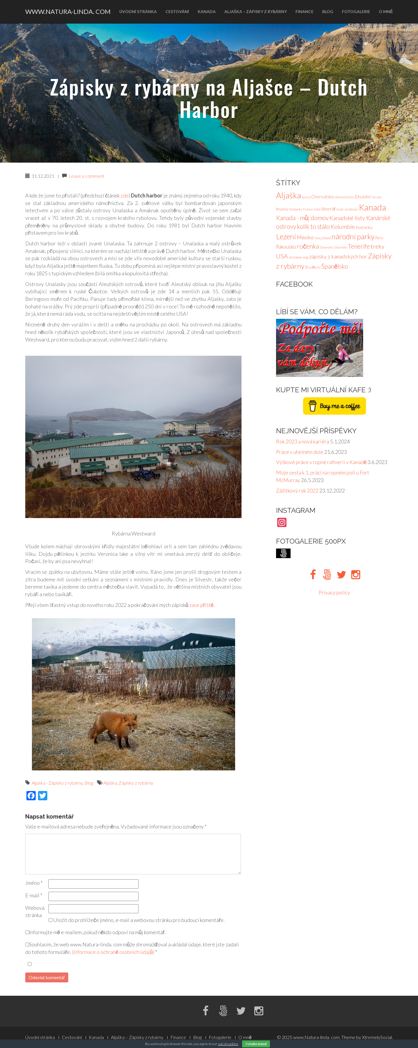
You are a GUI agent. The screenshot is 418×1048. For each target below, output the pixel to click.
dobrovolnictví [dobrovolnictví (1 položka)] (344, 197)
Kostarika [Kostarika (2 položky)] (364, 227)
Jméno (34, 883)
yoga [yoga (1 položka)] (306, 257)
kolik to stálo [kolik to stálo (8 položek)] (313, 226)
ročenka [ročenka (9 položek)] (308, 246)
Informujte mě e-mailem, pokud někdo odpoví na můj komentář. (95, 932)
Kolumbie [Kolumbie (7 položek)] (343, 226)
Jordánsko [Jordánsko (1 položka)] (351, 209)
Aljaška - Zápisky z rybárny (57, 782)
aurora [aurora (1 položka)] (306, 197)
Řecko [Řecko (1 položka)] (316, 267)
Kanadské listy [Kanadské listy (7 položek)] (347, 217)
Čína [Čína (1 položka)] (308, 267)
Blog (327, 11)
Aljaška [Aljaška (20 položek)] (288, 195)
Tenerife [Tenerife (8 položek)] (359, 246)
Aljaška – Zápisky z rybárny (255, 11)
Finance (305, 11)
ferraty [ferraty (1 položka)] (376, 197)
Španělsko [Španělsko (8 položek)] (334, 266)
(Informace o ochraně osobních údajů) (113, 952)
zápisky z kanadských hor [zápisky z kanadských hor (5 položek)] (338, 256)
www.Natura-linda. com (68, 11)
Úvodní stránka (138, 11)
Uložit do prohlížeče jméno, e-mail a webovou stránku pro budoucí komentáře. (139, 920)
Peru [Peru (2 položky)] (379, 238)
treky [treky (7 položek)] (377, 246)
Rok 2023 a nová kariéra (302, 441)
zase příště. (202, 605)
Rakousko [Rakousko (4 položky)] (286, 247)
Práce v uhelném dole (299, 452)
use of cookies (228, 1044)
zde (124, 195)
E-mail (33, 895)
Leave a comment (86, 176)
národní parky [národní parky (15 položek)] (352, 236)
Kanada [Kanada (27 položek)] (372, 207)
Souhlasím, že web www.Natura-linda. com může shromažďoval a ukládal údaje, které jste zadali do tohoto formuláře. (132, 948)
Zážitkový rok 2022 (297, 490)
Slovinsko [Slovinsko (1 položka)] (340, 247)
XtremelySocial (377, 1037)
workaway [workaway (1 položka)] (295, 257)
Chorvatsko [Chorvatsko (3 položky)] (322, 196)
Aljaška (110, 782)
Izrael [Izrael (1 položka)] (339, 209)
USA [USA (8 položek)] (282, 256)
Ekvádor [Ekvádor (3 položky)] (363, 196)
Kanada (207, 11)
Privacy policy (334, 592)
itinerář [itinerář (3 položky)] (328, 208)
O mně (386, 11)
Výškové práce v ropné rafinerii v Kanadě (321, 462)
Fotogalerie (356, 11)
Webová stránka (34, 911)
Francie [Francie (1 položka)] (308, 209)
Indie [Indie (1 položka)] (317, 209)
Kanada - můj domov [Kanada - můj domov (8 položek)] (302, 218)
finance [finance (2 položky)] (282, 209)
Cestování (177, 11)
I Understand (256, 1044)
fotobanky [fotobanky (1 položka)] (295, 209)
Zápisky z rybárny (136, 782)
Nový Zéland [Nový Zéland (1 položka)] (322, 238)
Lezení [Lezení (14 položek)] (286, 236)
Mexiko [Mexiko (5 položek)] (305, 237)
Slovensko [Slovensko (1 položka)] (326, 247)
